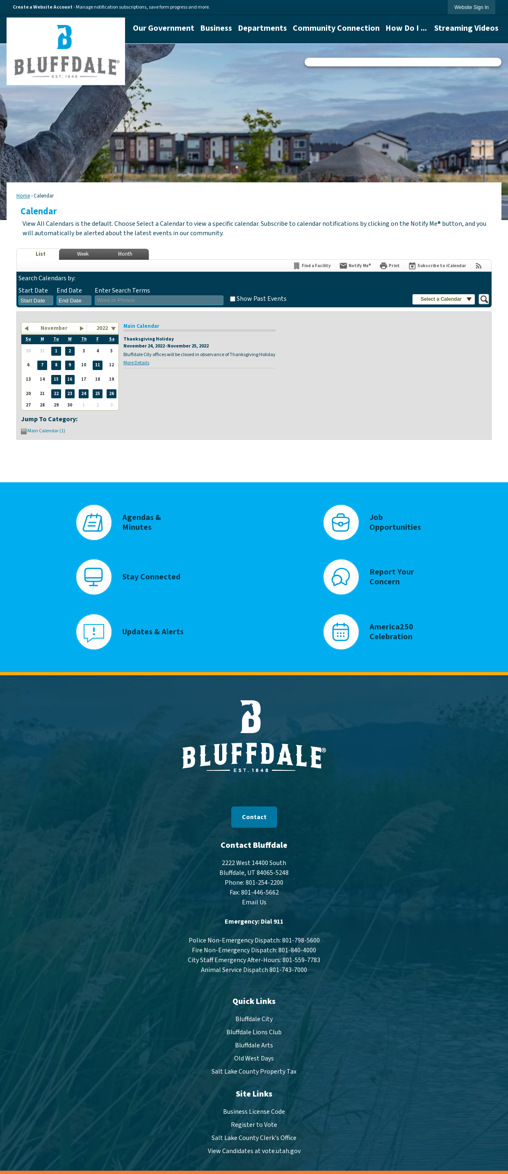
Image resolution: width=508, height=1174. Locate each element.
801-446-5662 (260, 892)
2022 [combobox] (102, 328)
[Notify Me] (355, 265)
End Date (69, 290)
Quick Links (254, 1001)
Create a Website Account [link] (43, 7)
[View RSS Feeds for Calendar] (478, 265)
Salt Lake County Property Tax (254, 1071)
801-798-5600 (301, 940)
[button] (443, 299)
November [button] (54, 328)
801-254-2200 (264, 882)
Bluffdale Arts (254, 1045)
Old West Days (254, 1058)
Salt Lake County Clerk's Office (254, 1137)
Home (23, 196)
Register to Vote (254, 1124)
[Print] (389, 265)
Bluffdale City (254, 1019)
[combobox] (36, 300)
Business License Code (254, 1111)
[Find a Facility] (311, 265)
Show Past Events (262, 298)
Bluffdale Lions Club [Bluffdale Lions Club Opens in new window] (254, 1032)
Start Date (33, 290)
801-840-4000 (297, 950)
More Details (136, 362)
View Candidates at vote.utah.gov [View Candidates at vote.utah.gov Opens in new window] (254, 1151)
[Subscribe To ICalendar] (437, 265)
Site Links (254, 1094)
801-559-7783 (301, 960)
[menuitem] (163, 28)
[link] (471, 7)
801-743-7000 (288, 969)
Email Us (254, 902)
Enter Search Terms (122, 290)
